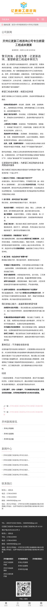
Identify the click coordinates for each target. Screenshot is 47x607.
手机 (18, 603)
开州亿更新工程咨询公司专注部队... (16, 475)
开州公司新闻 (33, 25)
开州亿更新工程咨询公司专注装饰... (16, 465)
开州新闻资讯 (22, 25)
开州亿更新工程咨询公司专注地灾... (16, 470)
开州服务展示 (8, 559)
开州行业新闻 (9, 434)
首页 (13, 25)
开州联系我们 (37, 559)
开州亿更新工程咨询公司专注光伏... (16, 455)
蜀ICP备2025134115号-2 (11, 530)
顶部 (41, 603)
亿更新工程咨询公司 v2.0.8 (32, 526)
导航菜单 (5, 19)
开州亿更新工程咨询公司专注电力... (16, 460)
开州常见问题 (9, 439)
